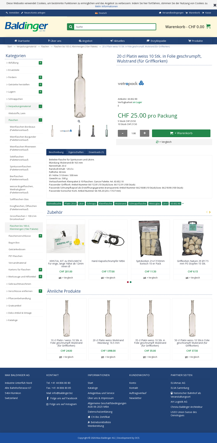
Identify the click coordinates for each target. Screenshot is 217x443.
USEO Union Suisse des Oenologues (184, 413)
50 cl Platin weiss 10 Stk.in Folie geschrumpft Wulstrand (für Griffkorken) (192, 343)
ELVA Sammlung (180, 387)
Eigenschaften (76, 152)
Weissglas (154, 203)
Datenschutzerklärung (100, 411)
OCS (137, 437)
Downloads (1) (96, 152)
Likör (81, 203)
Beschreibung (56, 152)
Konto (132, 382)
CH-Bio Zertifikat (99, 417)
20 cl (165, 203)
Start (90, 382)
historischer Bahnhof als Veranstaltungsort (186, 394)
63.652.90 (175, 203)
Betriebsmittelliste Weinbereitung (99, 424)
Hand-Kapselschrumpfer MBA (108, 261)
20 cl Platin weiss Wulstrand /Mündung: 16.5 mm (108, 341)
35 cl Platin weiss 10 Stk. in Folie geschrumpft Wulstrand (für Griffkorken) (150, 343)
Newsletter (135, 398)
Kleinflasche (105, 203)
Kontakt (133, 387)
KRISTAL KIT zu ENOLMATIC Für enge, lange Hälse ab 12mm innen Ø (66, 263)
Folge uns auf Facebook (61, 399)
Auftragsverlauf (137, 393)
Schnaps (91, 203)
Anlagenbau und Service (101, 393)
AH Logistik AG (179, 401)
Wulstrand (120, 203)
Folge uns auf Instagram (61, 404)
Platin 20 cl (70, 203)
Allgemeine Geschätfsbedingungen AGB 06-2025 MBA (107, 405)
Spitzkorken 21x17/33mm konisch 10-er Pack (150, 262)
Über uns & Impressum (101, 398)
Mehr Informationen (106, 6)
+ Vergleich (165, 141)
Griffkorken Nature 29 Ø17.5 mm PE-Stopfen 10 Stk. (193, 262)
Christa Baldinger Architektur (186, 406)
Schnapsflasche (137, 203)
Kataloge (93, 387)
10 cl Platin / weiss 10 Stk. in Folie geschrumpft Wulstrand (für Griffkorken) (66, 343)
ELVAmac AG (178, 382)
